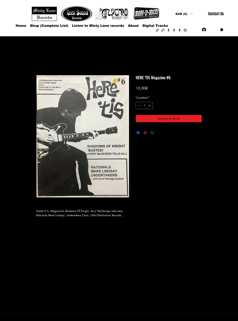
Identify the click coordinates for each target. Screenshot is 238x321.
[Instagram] (185, 30)
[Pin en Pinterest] (145, 132)
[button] (184, 14)
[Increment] (149, 105)
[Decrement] (138, 105)
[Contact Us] (216, 14)
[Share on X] (159, 132)
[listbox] (184, 14)
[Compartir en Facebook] (138, 132)
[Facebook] (168, 30)
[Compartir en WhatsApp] (152, 132)
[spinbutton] (144, 105)
